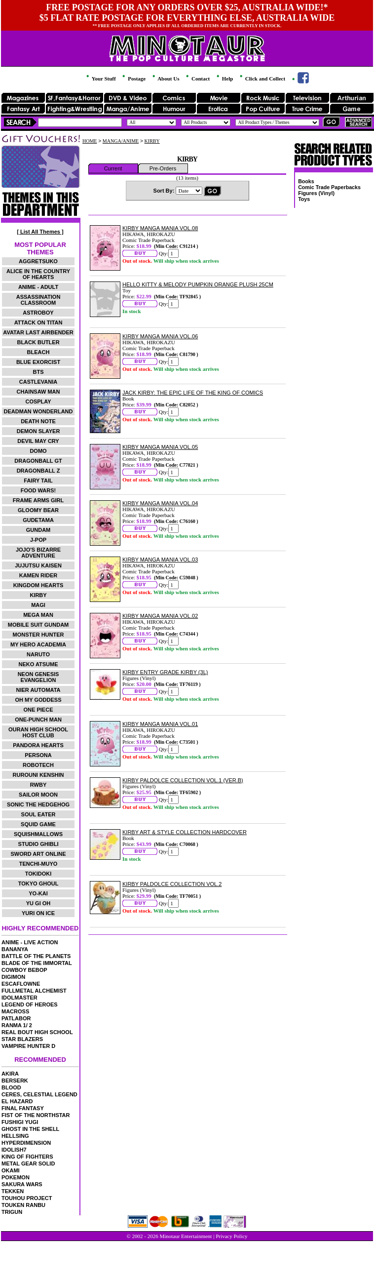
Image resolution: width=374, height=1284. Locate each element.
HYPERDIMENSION (26, 1143)
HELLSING (15, 1136)
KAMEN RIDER (38, 575)
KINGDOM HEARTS (38, 585)
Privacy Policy (231, 1236)
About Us (165, 78)
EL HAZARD (17, 1101)
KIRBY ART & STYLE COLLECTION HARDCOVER (184, 832)
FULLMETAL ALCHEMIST (34, 991)
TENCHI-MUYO (38, 864)
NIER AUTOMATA (38, 690)
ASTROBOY (38, 313)
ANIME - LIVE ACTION (29, 942)
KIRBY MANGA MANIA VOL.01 (160, 724)
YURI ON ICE (38, 913)
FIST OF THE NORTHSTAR (35, 1115)
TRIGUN (11, 1212)
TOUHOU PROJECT (26, 1198)
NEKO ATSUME (38, 664)
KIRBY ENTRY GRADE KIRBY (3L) (165, 672)
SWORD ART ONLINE (38, 854)
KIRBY (38, 595)
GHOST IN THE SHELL (30, 1129)
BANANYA (14, 949)
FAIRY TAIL (38, 480)
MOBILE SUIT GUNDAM (38, 625)
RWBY (38, 785)
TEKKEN (12, 1191)
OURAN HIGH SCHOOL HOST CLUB (38, 732)
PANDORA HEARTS (38, 745)
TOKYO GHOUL (38, 883)
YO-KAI (38, 893)
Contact (197, 78)
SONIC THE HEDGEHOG (38, 804)
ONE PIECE (38, 710)
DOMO (38, 451)
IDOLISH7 (14, 1150)
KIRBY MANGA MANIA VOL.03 (160, 559)
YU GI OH (38, 903)
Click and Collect (261, 78)
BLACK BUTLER (38, 342)
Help (224, 78)
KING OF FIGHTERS (27, 1157)
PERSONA (38, 755)
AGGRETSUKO (38, 261)
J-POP (38, 540)
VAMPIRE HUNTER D (28, 1046)
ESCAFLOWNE (20, 984)
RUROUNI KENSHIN (38, 775)
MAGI (38, 605)
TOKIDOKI (38, 874)
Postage (133, 78)
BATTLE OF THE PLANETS (36, 956)
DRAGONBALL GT (38, 461)
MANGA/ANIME (121, 141)
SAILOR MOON (38, 795)
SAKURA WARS (21, 1184)
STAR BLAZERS (22, 1039)
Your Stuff (100, 78)
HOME (89, 141)
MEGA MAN (38, 615)
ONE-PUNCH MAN (38, 719)
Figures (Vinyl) (316, 193)
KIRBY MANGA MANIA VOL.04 (160, 503)
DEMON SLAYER (38, 431)
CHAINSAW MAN (38, 392)
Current (113, 168)
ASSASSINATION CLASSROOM (38, 300)
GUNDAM (38, 530)
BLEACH (38, 352)
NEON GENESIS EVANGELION (38, 677)
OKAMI (10, 1170)
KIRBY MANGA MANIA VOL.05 (160, 447)
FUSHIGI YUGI (19, 1122)
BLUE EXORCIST (38, 362)
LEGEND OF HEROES (29, 1004)
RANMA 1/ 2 (16, 1025)
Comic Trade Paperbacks (329, 187)
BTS (38, 372)
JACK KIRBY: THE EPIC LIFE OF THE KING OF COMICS (192, 393)
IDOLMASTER (19, 998)
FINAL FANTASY (22, 1108)
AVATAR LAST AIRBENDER (38, 332)
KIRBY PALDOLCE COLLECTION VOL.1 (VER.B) (182, 780)
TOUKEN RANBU (23, 1205)
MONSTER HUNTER (38, 635)
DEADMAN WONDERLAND (38, 411)
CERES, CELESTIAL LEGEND (39, 1094)
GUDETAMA (38, 520)
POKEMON (15, 1177)
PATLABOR (16, 1018)
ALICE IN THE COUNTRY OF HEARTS (38, 274)
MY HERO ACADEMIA (38, 644)
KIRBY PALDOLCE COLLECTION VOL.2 (172, 884)
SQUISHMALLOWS (38, 834)
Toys (304, 199)
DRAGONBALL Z (38, 471)
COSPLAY (38, 401)
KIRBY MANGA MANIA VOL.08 (160, 228)
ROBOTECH (38, 765)
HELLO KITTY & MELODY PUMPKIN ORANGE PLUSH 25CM (197, 284)
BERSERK (14, 1080)
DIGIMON (13, 977)
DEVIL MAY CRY (38, 441)
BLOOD (11, 1087)
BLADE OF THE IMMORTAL (36, 963)
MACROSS (15, 1011)
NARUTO (38, 654)
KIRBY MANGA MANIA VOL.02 (160, 616)
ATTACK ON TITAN (38, 322)
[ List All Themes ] (40, 232)
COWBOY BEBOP (24, 970)
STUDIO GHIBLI (38, 844)
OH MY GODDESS (38, 700)
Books (306, 181)
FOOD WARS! (38, 490)
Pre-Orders (163, 168)
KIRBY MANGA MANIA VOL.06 (160, 336)
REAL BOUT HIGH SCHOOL (37, 1032)
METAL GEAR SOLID (28, 1163)
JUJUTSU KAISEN (38, 565)
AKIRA (10, 1074)
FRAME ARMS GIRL (38, 500)
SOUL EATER (38, 814)
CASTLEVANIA (38, 382)
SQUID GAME (38, 824)
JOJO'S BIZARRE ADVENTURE (38, 553)
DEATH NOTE (38, 421)
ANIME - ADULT (38, 287)
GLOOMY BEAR (38, 510)
